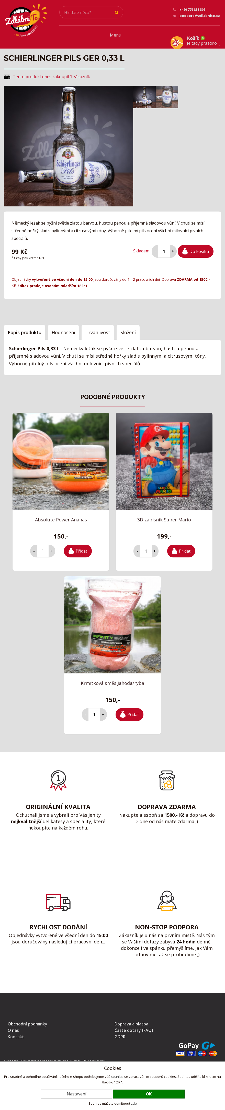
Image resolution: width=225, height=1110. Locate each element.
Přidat (81, 548)
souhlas (117, 1076)
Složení (128, 329)
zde (134, 1103)
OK (149, 1094)
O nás (13, 1028)
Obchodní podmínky (27, 1021)
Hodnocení (63, 329)
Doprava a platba (131, 1021)
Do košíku (199, 248)
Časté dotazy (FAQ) (134, 1028)
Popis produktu (24, 329)
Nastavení (76, 1094)
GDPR (120, 1034)
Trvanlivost (97, 329)
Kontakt (16, 1034)
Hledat (117, 12)
